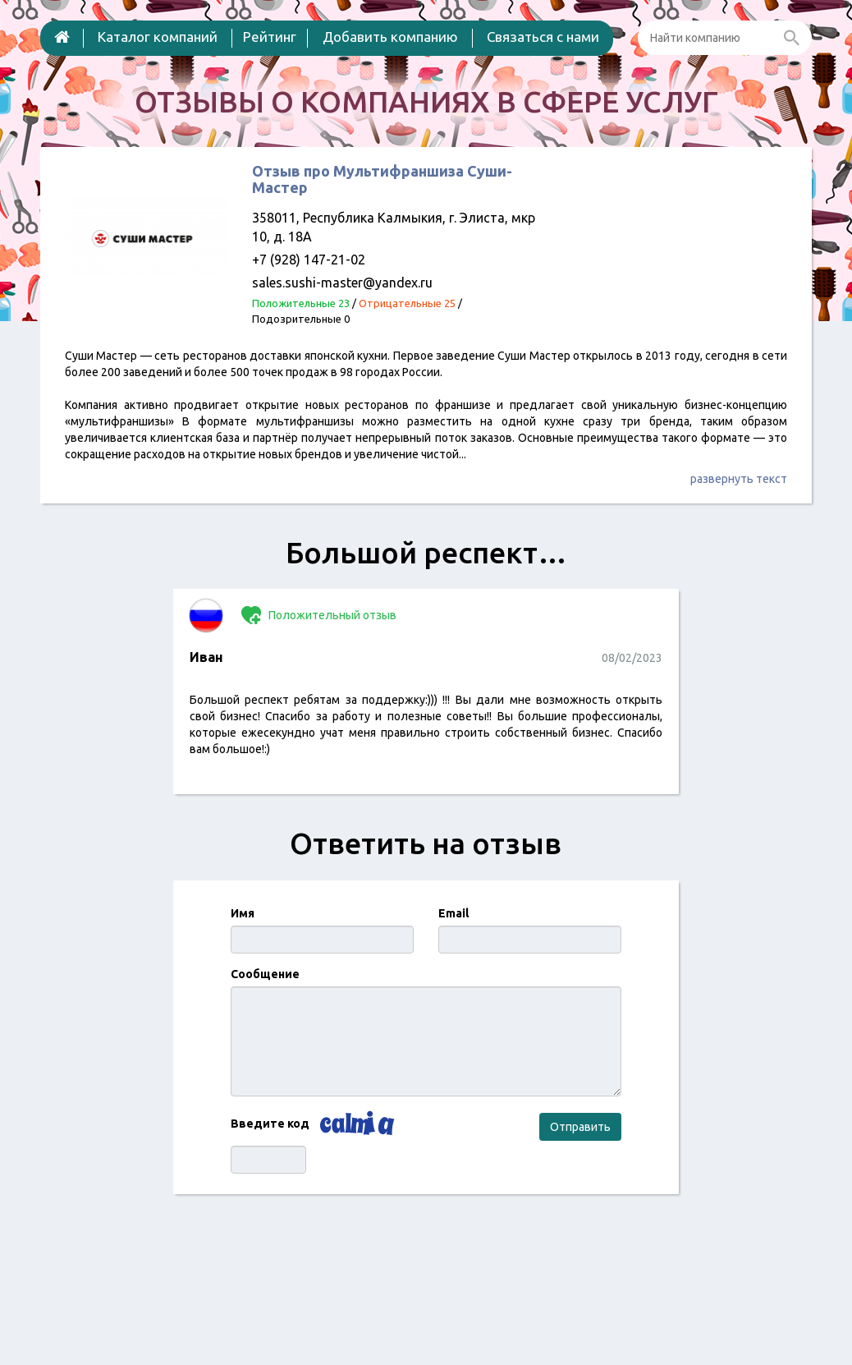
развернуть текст (738, 478)
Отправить (580, 1126)
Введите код (270, 1123)
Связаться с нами (543, 36)
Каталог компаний (158, 36)
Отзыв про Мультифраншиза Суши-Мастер (382, 179)
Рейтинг (269, 36)
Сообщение (265, 974)
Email (453, 913)
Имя (242, 913)
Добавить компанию (390, 36)
